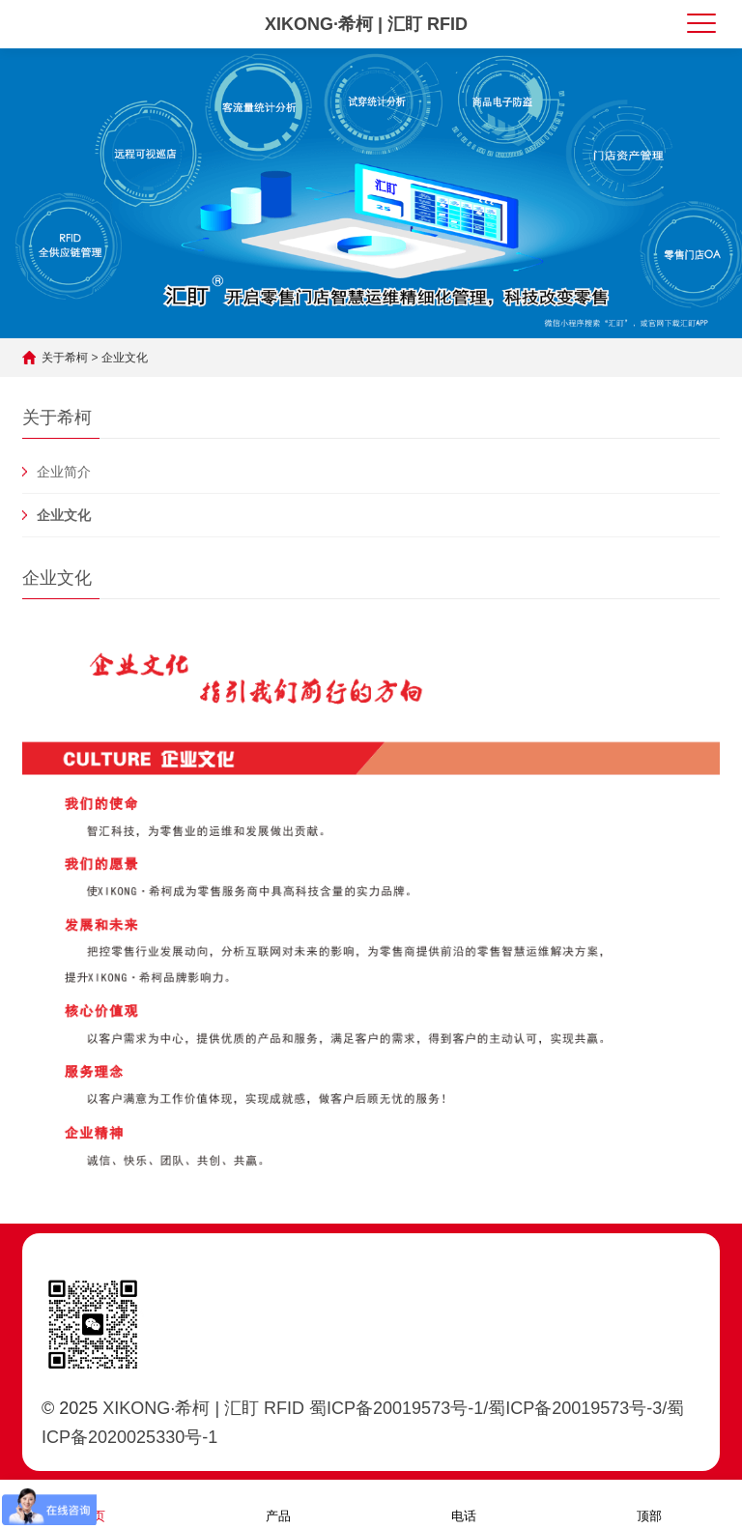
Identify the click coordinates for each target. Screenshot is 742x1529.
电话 (463, 1503)
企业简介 (64, 471)
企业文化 (124, 357)
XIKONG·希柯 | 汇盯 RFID (366, 24)
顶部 (649, 1503)
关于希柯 (65, 357)
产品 (278, 1503)
